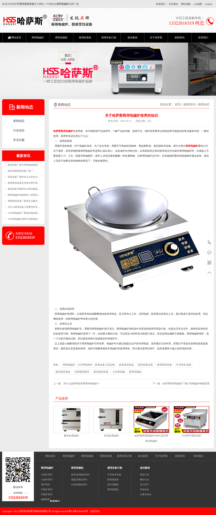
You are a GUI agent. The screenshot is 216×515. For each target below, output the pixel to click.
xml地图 (198, 4)
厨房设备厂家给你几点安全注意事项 (26, 177)
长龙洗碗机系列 (79, 484)
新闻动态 (19, 120)
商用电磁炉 (38, 37)
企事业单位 (145, 494)
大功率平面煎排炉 (191, 435)
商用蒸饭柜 (113, 479)
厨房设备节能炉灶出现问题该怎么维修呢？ (29, 189)
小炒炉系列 (46, 479)
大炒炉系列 (46, 474)
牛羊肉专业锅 (183, 364)
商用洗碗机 (61, 37)
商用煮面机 (113, 489)
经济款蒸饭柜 (111, 435)
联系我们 (160, 4)
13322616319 (209, 242)
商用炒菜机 (85, 37)
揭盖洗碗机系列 (79, 479)
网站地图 (185, 4)
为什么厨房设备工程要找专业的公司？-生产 (30, 207)
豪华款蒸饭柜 (71, 435)
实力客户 (144, 484)
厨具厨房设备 (126, 364)
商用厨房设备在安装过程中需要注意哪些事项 (31, 183)
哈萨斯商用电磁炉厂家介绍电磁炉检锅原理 (186, 383)
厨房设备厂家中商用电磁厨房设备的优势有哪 (31, 165)
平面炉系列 (46, 489)
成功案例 (132, 37)
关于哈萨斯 (156, 37)
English (208, 4)
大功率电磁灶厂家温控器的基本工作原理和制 (31, 213)
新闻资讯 (180, 37)
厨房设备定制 (145, 364)
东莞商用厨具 (81, 372)
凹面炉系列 (46, 494)
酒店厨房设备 (101, 372)
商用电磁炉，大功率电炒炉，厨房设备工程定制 (89, 364)
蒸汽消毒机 (113, 484)
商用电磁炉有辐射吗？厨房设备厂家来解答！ (31, 195)
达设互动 (95, 511)
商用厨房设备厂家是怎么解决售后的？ (27, 201)
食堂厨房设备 (62, 372)
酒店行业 (144, 474)
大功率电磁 (119, 372)
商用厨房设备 (164, 364)
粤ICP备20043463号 (78, 511)
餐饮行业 (144, 479)
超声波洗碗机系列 (80, 474)
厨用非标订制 (108, 37)
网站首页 (16, 37)
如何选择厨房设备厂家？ (20, 171)
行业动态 (19, 130)
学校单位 (144, 489)
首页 (178, 104)
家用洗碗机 (135, 372)
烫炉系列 (45, 484)
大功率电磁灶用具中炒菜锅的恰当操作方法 (29, 219)
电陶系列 (45, 499)
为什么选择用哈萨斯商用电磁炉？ (81, 383)
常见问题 (19, 139)
